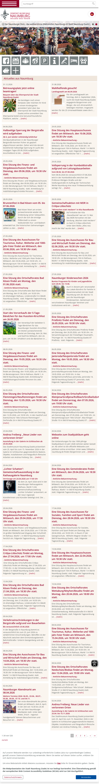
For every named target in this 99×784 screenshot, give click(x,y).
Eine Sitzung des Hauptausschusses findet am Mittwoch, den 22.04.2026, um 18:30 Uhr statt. (72, 556)
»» (95, 735)
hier (59, 763)
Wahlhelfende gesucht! (64, 88)
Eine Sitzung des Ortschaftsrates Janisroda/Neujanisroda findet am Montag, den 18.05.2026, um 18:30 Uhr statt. (73, 357)
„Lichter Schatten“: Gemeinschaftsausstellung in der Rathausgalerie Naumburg (21, 472)
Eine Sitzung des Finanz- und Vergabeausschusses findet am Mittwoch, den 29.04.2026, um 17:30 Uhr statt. (23, 516)
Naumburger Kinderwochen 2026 (70, 277)
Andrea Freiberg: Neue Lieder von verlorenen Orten (70, 706)
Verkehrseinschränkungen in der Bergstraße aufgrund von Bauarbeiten (24, 621)
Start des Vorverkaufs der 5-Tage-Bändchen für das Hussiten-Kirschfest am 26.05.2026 (24, 316)
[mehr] (24, 118)
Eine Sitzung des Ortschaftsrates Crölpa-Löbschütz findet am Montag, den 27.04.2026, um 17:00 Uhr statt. (23, 553)
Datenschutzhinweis (13, 777)
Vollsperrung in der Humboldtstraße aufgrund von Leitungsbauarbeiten (72, 167)
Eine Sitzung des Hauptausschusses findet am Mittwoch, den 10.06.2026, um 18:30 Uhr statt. (72, 133)
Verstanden (86, 777)
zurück (5, 740)
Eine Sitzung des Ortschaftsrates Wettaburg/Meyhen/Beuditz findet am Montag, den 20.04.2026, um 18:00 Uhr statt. (73, 592)
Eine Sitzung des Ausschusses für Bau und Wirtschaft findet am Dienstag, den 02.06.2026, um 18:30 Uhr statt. (73, 243)
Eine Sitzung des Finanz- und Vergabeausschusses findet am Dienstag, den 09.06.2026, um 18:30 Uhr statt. (24, 169)
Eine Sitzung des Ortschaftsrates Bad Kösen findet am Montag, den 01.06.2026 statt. (23, 281)
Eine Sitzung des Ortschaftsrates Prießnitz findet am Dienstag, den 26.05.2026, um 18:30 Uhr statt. (70, 320)
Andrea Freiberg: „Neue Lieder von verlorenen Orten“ (22, 436)
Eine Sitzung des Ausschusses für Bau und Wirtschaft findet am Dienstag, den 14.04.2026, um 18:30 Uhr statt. (25, 657)
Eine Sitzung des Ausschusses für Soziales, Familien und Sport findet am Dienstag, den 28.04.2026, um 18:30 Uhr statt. (73, 516)
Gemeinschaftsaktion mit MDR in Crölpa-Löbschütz (70, 204)
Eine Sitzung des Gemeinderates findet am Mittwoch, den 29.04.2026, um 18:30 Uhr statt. (73, 472)
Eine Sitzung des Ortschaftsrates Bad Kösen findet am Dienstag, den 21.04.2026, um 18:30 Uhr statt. (23, 588)
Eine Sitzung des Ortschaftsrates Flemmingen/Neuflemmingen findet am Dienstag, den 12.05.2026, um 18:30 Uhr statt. (25, 398)
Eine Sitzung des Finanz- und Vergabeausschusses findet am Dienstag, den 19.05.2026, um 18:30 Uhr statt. (24, 357)
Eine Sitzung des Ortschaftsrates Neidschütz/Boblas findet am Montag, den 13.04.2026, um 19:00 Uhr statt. (73, 670)
